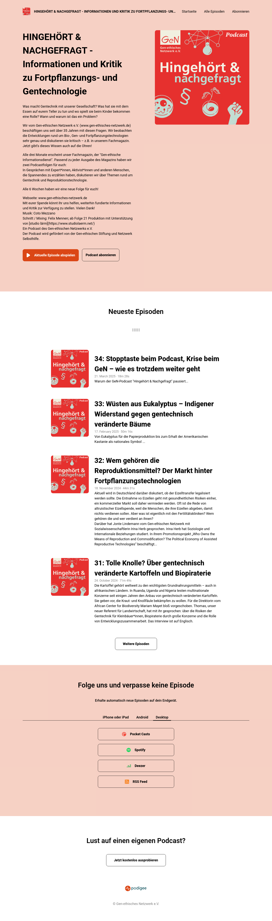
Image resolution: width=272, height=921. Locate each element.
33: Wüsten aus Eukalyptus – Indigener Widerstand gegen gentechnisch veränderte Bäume (154, 414)
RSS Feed (140, 781)
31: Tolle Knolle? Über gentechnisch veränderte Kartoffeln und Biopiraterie (152, 568)
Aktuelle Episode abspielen (51, 255)
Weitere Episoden (136, 643)
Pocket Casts (140, 734)
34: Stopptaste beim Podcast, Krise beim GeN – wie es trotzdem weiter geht (156, 364)
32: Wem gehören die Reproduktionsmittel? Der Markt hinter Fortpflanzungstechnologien (153, 470)
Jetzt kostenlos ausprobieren (136, 860)
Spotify (139, 749)
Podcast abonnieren (103, 255)
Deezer (140, 765)
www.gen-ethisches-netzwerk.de (105, 125)
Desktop (162, 717)
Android (142, 717)
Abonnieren (240, 11)
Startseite (189, 11)
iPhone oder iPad (116, 717)
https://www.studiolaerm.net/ (71, 223)
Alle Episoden (214, 11)
